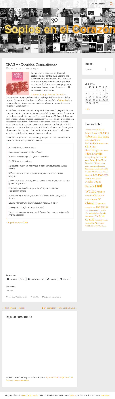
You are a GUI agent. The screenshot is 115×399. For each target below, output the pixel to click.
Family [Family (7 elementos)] (87, 160)
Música (12, 297)
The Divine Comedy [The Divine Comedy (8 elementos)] (92, 210)
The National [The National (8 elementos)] (90, 213)
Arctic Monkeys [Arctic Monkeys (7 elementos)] (99, 130)
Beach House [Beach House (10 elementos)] (91, 133)
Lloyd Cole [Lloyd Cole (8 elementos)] (88, 175)
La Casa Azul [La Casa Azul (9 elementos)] (90, 172)
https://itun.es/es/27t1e (18, 222)
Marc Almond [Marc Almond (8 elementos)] (96, 178)
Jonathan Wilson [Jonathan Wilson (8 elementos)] (96, 166)
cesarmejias (33, 68)
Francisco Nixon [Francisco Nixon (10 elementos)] (92, 163)
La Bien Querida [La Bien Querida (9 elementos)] (101, 169)
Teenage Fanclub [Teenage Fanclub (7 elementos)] (90, 207)
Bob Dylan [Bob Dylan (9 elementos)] (89, 140)
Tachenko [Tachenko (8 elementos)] (101, 204)
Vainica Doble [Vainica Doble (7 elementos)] (98, 220)
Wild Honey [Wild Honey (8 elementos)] (102, 226)
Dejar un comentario (52, 297)
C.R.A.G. (36, 297)
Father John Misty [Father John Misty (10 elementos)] (98, 160)
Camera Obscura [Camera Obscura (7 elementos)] (103, 143)
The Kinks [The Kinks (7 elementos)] (103, 210)
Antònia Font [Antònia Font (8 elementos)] (90, 130)
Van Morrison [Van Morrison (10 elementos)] (97, 223)
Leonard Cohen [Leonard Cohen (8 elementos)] (101, 172)
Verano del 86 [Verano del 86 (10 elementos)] (91, 226)
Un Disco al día (98, 3)
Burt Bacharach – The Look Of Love (59, 308)
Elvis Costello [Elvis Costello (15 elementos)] (94, 154)
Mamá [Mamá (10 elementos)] (88, 178)
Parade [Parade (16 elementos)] (89, 186)
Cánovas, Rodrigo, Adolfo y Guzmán (47, 94)
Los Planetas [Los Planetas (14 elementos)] (100, 175)
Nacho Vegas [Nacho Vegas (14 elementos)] (93, 181)
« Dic (87, 109)
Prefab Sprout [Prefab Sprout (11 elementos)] (97, 195)
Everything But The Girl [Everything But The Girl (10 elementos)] (96, 157)
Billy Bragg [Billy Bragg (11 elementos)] (103, 136)
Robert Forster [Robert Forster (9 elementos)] (91, 200)
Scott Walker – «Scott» (14, 308)
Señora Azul (63, 100)
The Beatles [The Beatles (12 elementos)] (102, 207)
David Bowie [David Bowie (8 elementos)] (103, 150)
